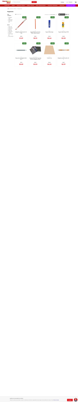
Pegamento (19, 9)
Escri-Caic (10, 36)
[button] (10, 15)
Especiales (10, 22)
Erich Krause (10, 35)
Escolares (10, 18)
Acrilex (10, 28)
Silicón (10, 19)
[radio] (61, 15)
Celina (10, 31)
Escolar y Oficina (13, 9)
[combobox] (25, 2)
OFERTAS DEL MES (39, 5)
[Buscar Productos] (34, 2)
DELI (10, 30)
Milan (10, 27)
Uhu (9, 29)
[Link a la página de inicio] (8, 9)
